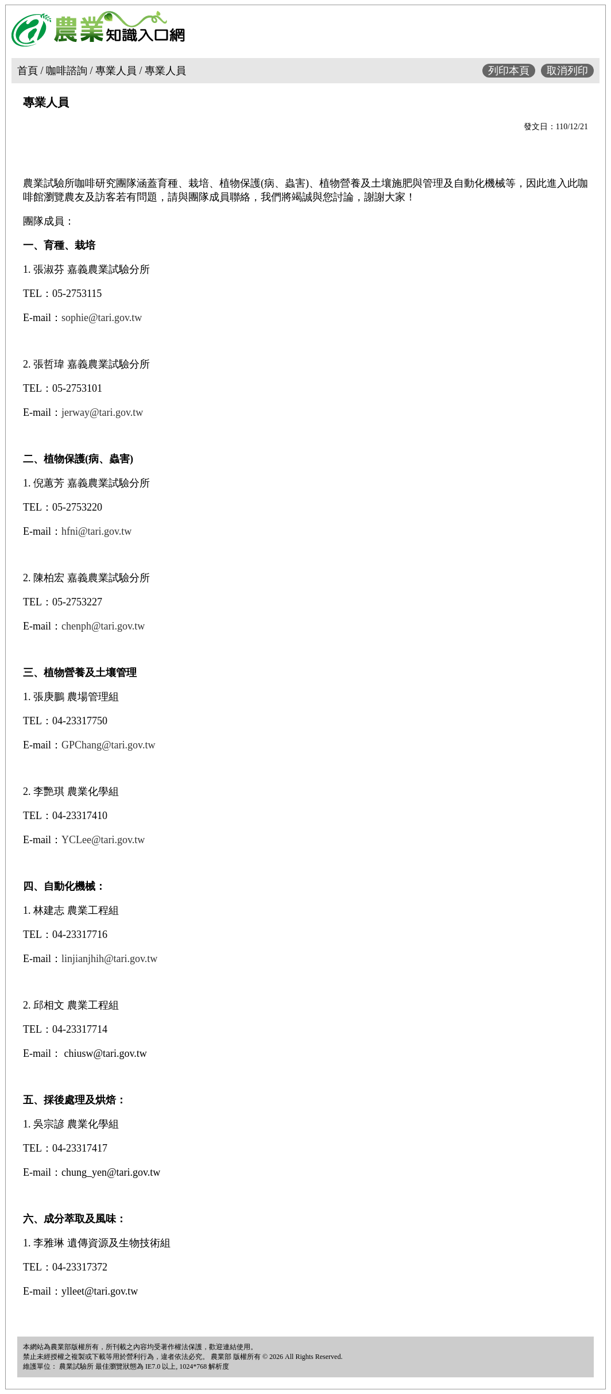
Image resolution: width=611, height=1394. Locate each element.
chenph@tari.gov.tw (103, 626)
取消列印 (567, 70)
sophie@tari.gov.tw (101, 317)
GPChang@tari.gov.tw (108, 745)
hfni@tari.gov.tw (96, 531)
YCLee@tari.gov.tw (103, 839)
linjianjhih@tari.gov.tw (109, 958)
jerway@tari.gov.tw (102, 412)
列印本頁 (508, 70)
